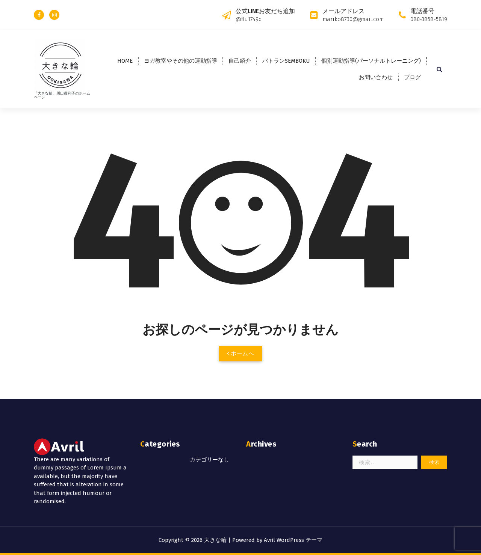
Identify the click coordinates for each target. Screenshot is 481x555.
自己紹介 (239, 60)
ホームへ (240, 353)
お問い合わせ (376, 77)
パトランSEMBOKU (286, 60)
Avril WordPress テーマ (293, 540)
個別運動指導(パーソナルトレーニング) (371, 60)
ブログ (412, 77)
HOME (125, 60)
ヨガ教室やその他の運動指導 (180, 60)
